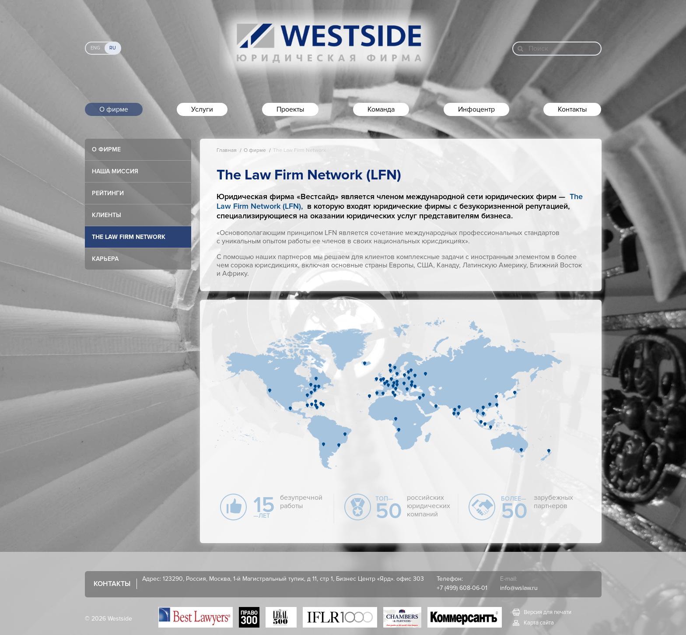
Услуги (202, 109)
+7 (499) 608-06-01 (462, 588)
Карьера (105, 259)
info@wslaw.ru (519, 588)
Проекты (290, 109)
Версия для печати (547, 612)
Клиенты (106, 215)
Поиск (538, 48)
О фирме (113, 109)
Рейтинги (108, 193)
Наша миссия (115, 171)
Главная (227, 150)
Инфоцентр (476, 109)
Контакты (572, 109)
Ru (112, 48)
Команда (381, 109)
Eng (95, 48)
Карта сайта (539, 622)
